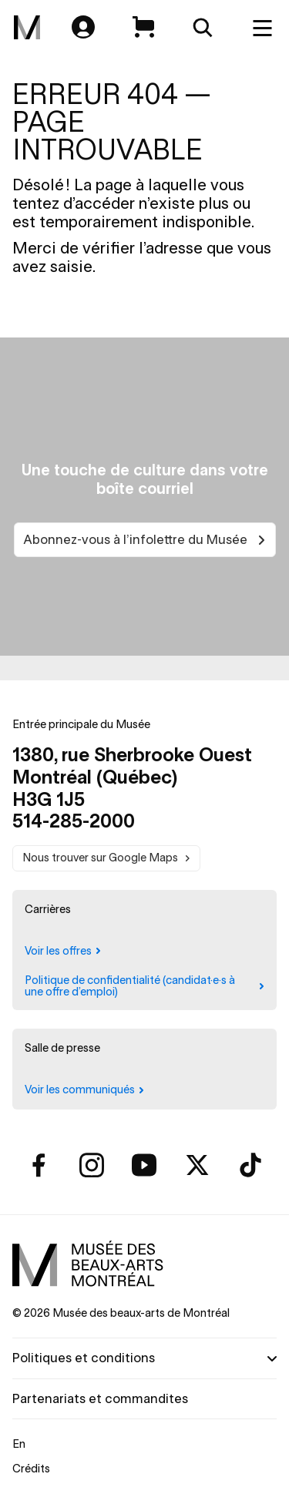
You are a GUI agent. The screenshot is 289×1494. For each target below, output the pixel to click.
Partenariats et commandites (100, 1398)
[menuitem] (27, 28)
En (18, 1444)
